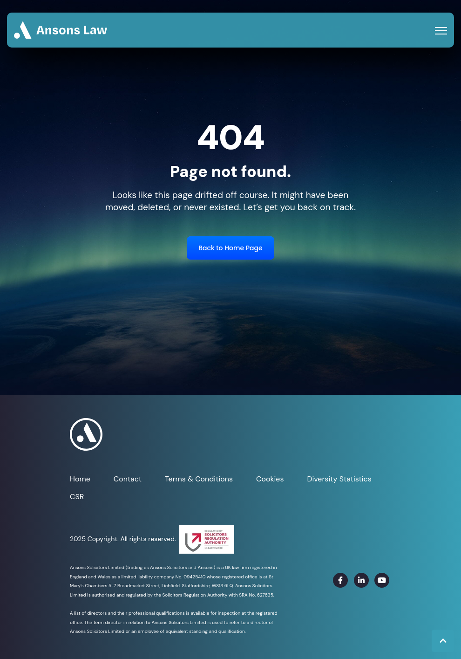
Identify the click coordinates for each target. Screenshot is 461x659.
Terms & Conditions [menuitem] (199, 479)
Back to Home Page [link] (230, 248)
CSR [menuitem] (77, 496)
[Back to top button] (443, 641)
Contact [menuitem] (128, 479)
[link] (60, 29)
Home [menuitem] (80, 479)
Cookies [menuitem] (270, 479)
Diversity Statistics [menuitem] (339, 479)
